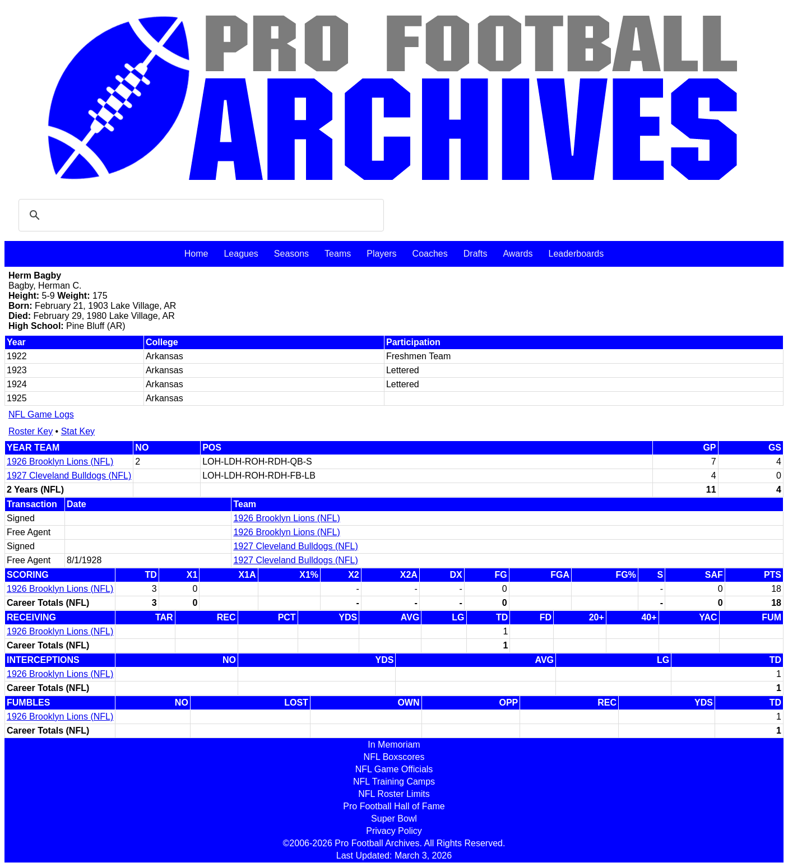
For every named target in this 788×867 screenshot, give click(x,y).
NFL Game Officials (394, 769)
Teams (338, 253)
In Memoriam (394, 744)
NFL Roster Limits (393, 794)
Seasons (291, 253)
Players (381, 253)
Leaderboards (576, 253)
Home (196, 253)
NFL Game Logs (41, 414)
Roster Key (30, 431)
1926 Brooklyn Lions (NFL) (60, 461)
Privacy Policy (394, 831)
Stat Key (78, 431)
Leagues (241, 253)
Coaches (430, 253)
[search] (199, 215)
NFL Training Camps (394, 781)
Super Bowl (394, 818)
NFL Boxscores (394, 757)
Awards (517, 253)
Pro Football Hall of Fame (393, 806)
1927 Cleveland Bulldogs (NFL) (69, 475)
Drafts (475, 253)
